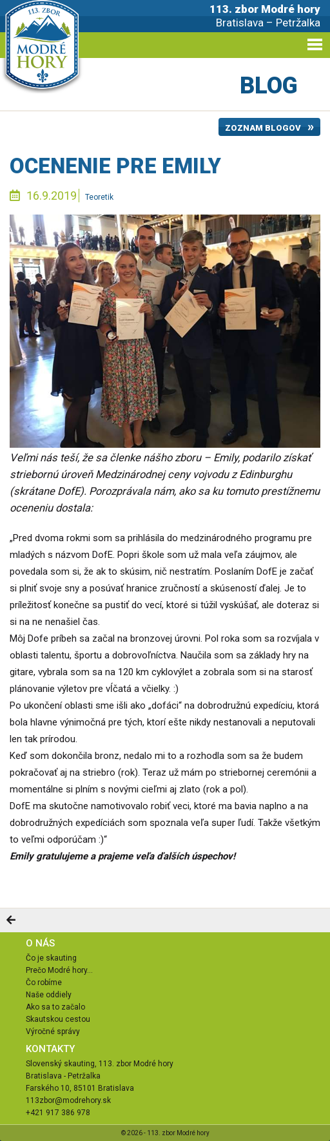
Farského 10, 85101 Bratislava (80, 1088)
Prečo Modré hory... (59, 970)
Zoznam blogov (263, 128)
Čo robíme (44, 982)
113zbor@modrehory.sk (68, 1100)
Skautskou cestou (58, 1019)
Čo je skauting (51, 958)
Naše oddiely (49, 994)
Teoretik (99, 197)
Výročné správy (53, 1031)
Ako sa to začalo (55, 1007)
